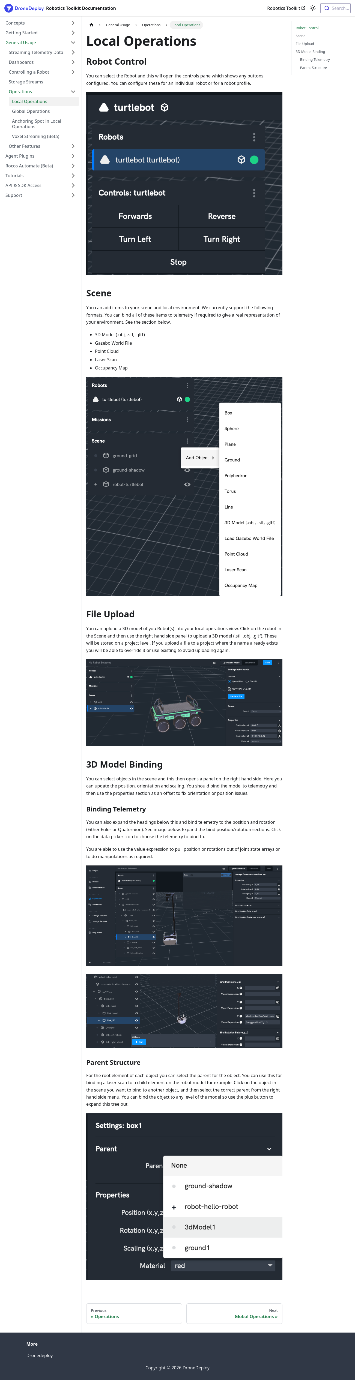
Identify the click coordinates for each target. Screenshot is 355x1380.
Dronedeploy (39, 1355)
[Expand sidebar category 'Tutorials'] (73, 175)
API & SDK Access (23, 185)
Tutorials (14, 176)
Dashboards (21, 62)
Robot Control (307, 27)
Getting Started (21, 33)
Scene (301, 35)
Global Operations (31, 111)
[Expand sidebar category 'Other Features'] (73, 146)
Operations (20, 92)
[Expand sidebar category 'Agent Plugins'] (73, 156)
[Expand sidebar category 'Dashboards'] (73, 62)
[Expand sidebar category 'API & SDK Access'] (73, 185)
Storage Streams (26, 82)
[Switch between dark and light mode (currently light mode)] (312, 8)
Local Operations (29, 101)
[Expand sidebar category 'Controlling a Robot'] (73, 72)
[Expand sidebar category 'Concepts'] (73, 23)
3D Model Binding (310, 51)
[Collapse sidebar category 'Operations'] (73, 91)
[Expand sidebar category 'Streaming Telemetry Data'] (73, 52)
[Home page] (91, 25)
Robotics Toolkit (286, 8)
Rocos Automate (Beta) (29, 166)
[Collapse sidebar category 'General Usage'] (73, 42)
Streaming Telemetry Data (36, 52)
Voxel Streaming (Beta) (35, 136)
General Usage (20, 43)
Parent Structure (313, 67)
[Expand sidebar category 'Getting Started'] (73, 32)
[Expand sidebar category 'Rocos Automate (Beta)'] (73, 165)
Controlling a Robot (29, 72)
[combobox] (335, 8)
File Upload (305, 43)
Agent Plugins (19, 156)
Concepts (15, 23)
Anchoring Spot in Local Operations (36, 124)
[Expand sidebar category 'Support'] (73, 195)
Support (13, 195)
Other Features (24, 146)
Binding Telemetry (315, 59)
